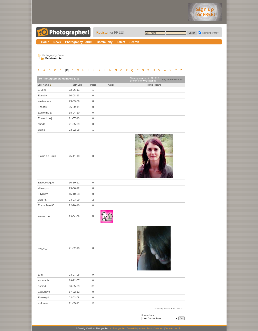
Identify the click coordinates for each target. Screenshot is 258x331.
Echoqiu (43, 106)
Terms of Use (171, 328)
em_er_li (43, 248)
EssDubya (44, 291)
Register (102, 32)
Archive (141, 328)
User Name (43, 85)
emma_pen (44, 216)
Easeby (42, 95)
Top (180, 328)
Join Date (77, 85)
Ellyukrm (43, 193)
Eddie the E (45, 112)
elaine (41, 129)
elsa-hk (42, 199)
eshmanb (43, 280)
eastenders (44, 101)
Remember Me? (209, 33)
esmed (42, 286)
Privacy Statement (155, 328)
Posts (93, 85)
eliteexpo (43, 188)
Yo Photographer (117, 328)
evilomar (43, 303)
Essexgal (43, 297)
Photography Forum (53, 55)
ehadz (41, 124)
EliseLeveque (46, 182)
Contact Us (132, 328)
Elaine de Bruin (47, 156)
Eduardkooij (45, 118)
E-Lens (42, 89)
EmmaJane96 (46, 205)
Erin (40, 274)
